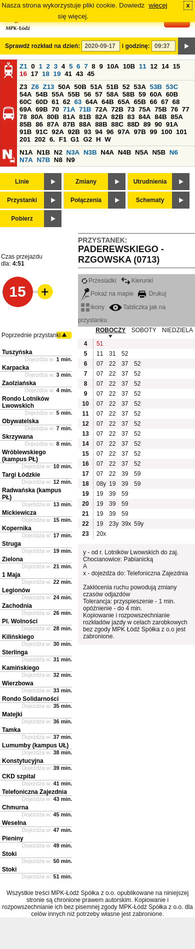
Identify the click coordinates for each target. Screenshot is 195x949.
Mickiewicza (19, 512)
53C (172, 87)
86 (39, 124)
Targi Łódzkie (21, 474)
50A (64, 87)
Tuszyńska (17, 352)
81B (85, 117)
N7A (26, 160)
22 (112, 363)
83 (130, 117)
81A (69, 117)
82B (117, 117)
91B (26, 132)
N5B (159, 152)
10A (113, 66)
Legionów (16, 590)
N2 (58, 152)
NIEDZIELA (177, 330)
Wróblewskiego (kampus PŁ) (24, 456)
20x (101, 533)
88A (85, 124)
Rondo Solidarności (30, 698)
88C (117, 124)
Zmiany (86, 181)
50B (80, 87)
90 (158, 124)
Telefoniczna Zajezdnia (34, 791)
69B (42, 109)
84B (160, 117)
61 (55, 102)
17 (34, 74)
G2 (87, 139)
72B (117, 109)
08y (101, 483)
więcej (158, 5)
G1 (75, 139)
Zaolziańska (19, 383)
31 (112, 353)
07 (99, 363)
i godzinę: (136, 46)
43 (80, 74)
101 (181, 132)
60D (42, 102)
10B (129, 66)
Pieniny (13, 838)
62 (66, 102)
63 (78, 102)
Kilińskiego (18, 636)
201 (25, 139)
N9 (70, 160)
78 (23, 117)
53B (156, 87)
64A (92, 102)
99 (154, 132)
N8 (58, 160)
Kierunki (137, 280)
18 (46, 74)
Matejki (12, 714)
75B (160, 109)
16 (23, 74)
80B (53, 117)
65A (124, 102)
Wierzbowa (18, 683)
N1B (43, 152)
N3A (73, 152)
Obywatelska (20, 421)
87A (53, 124)
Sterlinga (15, 652)
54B (42, 94)
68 (176, 102)
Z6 (35, 87)
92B (74, 132)
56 (88, 94)
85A (176, 117)
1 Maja (11, 574)
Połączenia (86, 200)
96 (110, 132)
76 (174, 109)
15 (176, 66)
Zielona (12, 559)
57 (98, 94)
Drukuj (152, 293)
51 (99, 343)
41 (68, 74)
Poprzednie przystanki (31, 335)
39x (126, 523)
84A (144, 117)
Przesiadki (98, 280)
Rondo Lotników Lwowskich (25, 402)
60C (26, 102)
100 (166, 132)
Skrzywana (17, 436)
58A (112, 94)
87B (69, 124)
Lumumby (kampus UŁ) (35, 745)
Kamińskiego (21, 667)
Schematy (150, 200)
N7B (43, 160)
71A (69, 109)
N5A (141, 152)
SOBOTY (144, 330)
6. (52, 139)
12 (154, 66)
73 (130, 109)
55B (74, 94)
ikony (92, 307)
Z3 (24, 87)
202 (40, 139)
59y (139, 523)
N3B (90, 152)
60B (172, 94)
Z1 (24, 66)
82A (101, 117)
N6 (174, 152)
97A (124, 132)
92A (58, 132)
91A (172, 124)
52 (126, 87)
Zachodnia (17, 605)
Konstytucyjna (23, 760)
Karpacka (15, 367)
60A (156, 94)
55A (58, 94)
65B (140, 102)
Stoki (9, 853)
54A (26, 94)
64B (108, 102)
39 (125, 473)
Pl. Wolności (20, 621)
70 (55, 109)
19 (57, 74)
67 (164, 102)
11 (142, 66)
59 (142, 94)
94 (98, 132)
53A (140, 87)
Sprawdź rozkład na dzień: (42, 46)
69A (26, 109)
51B (112, 87)
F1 (63, 139)
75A (144, 109)
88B (101, 124)
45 (90, 74)
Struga (11, 543)
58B (128, 94)
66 (154, 102)
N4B (125, 152)
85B (26, 124)
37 (125, 363)
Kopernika (17, 528)
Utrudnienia (150, 181)
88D (133, 124)
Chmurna (15, 807)
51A (96, 87)
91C (42, 132)
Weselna (14, 822)
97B (140, 132)
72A (101, 109)
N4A (107, 152)
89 (147, 124)
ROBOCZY (111, 330)
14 (165, 66)
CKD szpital (19, 776)
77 (186, 109)
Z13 (48, 87)
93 (88, 132)
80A (37, 117)
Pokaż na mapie (107, 293)
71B (85, 109)
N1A (26, 152)
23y (113, 523)
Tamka (11, 729)
